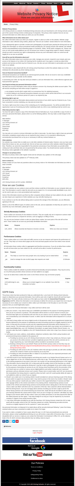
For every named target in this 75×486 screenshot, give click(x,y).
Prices (43, 3)
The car (29, 3)
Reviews (49, 3)
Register (39, 433)
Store (56, 3)
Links (61, 3)
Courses (36, 3)
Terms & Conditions (37, 467)
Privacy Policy (37, 471)
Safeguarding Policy (37, 474)
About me (22, 3)
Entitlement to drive (37, 478)
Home (16, 3)
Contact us (68, 3)
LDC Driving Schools (37, 484)
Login (34, 433)
